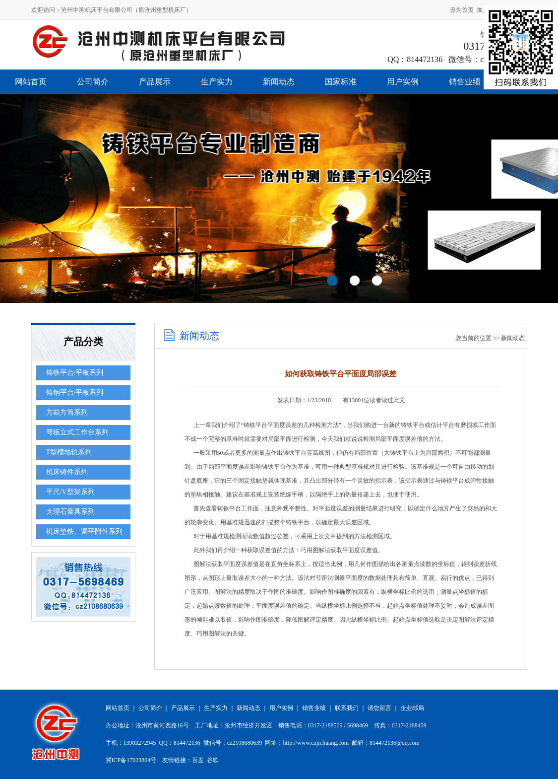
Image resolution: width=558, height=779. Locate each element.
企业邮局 (412, 708)
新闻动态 (279, 81)
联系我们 (347, 708)
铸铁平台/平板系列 (75, 372)
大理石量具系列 (70, 511)
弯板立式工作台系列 (77, 432)
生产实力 (217, 81)
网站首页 (31, 81)
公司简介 (93, 81)
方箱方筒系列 (67, 412)
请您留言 (379, 708)
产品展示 (155, 81)
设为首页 (462, 9)
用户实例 (403, 81)
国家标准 (341, 81)
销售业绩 (465, 81)
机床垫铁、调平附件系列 (84, 531)
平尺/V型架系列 (70, 492)
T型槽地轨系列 (69, 452)
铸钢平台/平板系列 (75, 392)
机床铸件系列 (67, 472)
